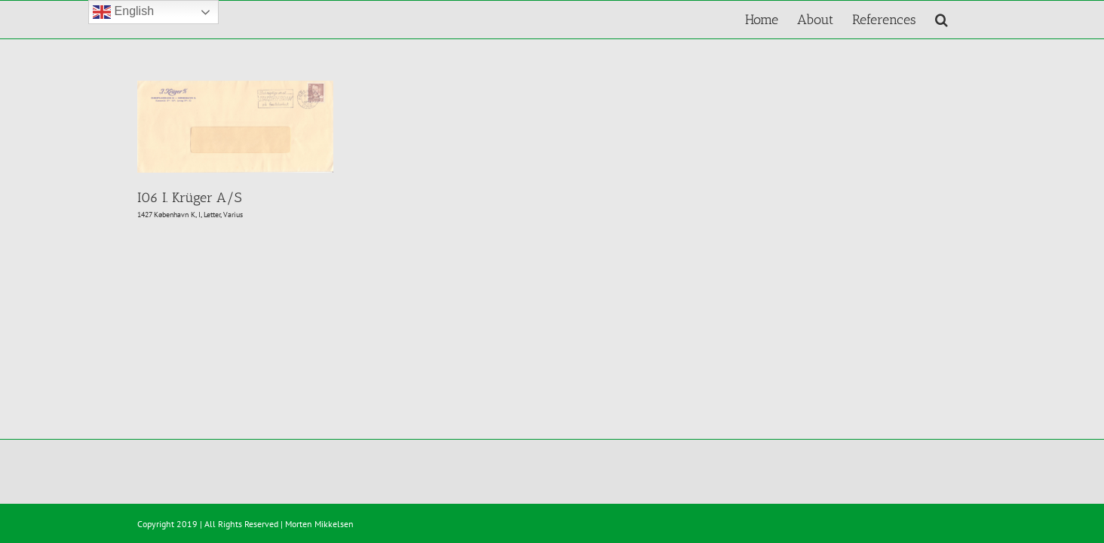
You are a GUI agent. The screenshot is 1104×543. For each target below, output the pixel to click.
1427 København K (166, 214)
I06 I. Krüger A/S (189, 197)
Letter (212, 214)
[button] (960, 19)
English (123, 12)
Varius (233, 214)
